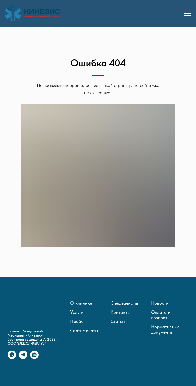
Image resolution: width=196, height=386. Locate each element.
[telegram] (23, 357)
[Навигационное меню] (187, 13)
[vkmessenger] (34, 357)
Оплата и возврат (160, 314)
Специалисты (124, 303)
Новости (160, 303)
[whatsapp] (12, 357)
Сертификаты (84, 330)
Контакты (120, 312)
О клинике (81, 303)
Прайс (76, 321)
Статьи (118, 321)
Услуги (77, 312)
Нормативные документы (165, 329)
